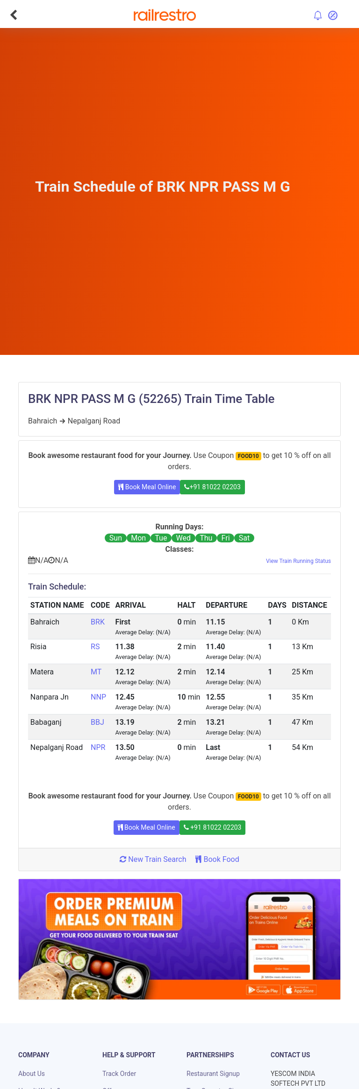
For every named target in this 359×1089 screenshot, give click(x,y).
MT (96, 671)
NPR (98, 747)
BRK (98, 621)
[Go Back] (13, 15)
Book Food (217, 859)
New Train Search (153, 859)
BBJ (97, 722)
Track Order (119, 1073)
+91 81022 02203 (212, 487)
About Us (31, 1073)
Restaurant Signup (213, 1073)
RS (95, 646)
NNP (98, 697)
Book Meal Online (147, 487)
